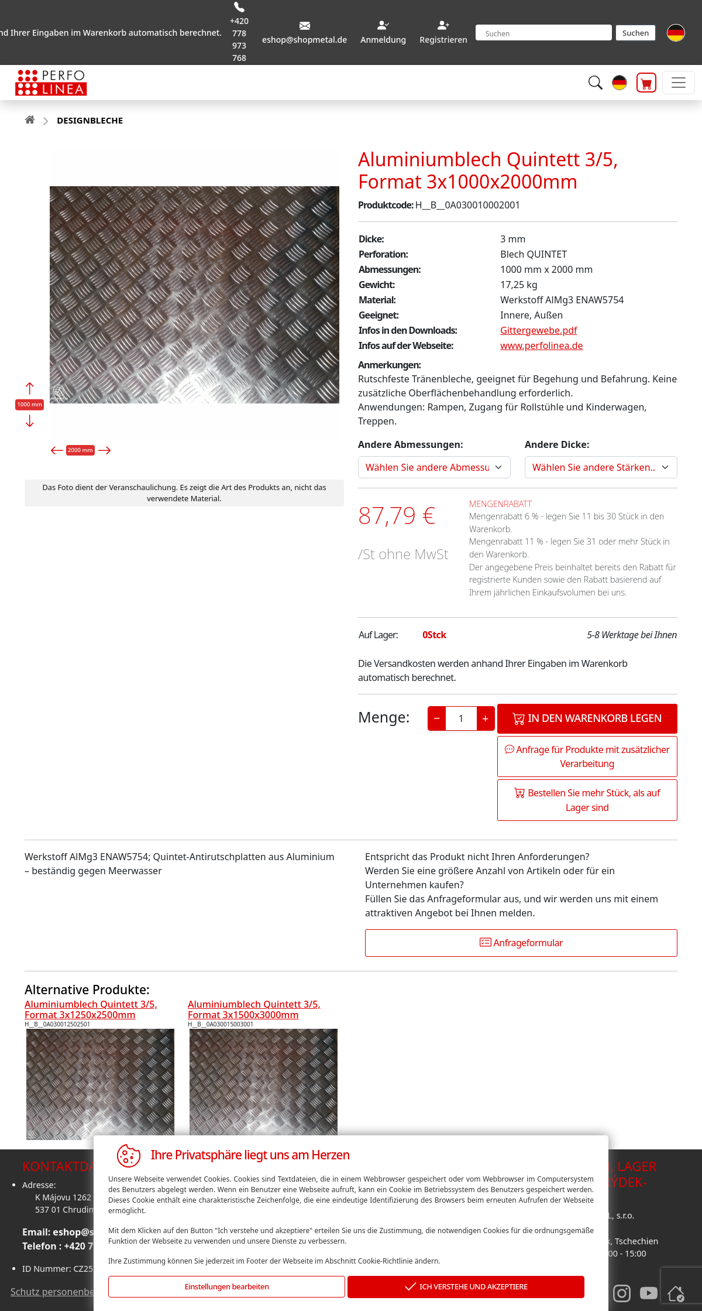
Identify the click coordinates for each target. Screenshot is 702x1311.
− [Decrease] (436, 718)
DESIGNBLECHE (90, 120)
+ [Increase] (485, 718)
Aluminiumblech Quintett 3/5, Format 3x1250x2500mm (91, 1009)
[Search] (544, 32)
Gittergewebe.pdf (538, 330)
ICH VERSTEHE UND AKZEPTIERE (466, 1287)
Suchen (635, 33)
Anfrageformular (521, 942)
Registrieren (443, 39)
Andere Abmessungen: (410, 444)
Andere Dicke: (557, 444)
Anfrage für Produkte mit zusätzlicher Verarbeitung (587, 756)
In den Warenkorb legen (587, 718)
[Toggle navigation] (678, 82)
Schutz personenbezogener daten (85, 1291)
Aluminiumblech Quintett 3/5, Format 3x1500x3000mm (254, 1009)
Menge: (384, 717)
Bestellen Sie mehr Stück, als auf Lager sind (587, 800)
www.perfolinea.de (541, 345)
